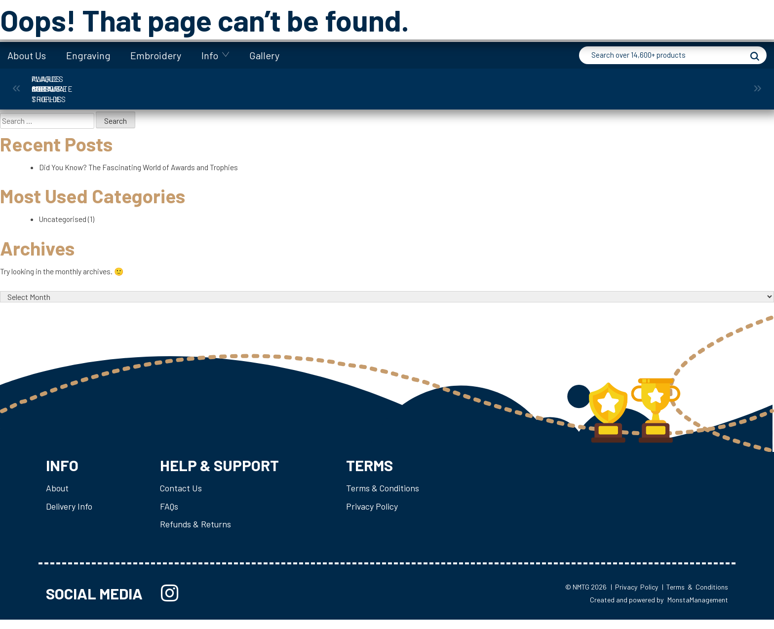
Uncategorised (63, 221)
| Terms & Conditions (695, 596)
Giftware (342, 83)
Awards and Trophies (70, 83)
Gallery (264, 55)
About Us (26, 55)
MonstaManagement (697, 609)
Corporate (161, 83)
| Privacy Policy (634, 596)
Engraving (88, 55)
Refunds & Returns (197, 531)
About (57, 494)
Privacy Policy (375, 513)
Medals (432, 83)
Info (209, 55)
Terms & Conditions (386, 494)
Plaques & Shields (522, 83)
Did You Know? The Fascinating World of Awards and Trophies (140, 168)
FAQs (170, 513)
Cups (251, 83)
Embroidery (155, 55)
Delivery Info (69, 513)
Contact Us (182, 494)
